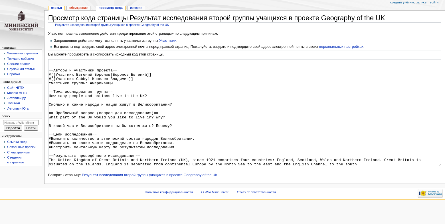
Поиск (6, 116)
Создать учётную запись (408, 2)
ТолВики (13, 103)
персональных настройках (341, 47)
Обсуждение (78, 7)
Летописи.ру (16, 98)
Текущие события (20, 58)
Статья (56, 7)
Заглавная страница (22, 53)
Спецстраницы (18, 152)
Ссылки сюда (17, 141)
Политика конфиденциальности (169, 213)
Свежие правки (18, 63)
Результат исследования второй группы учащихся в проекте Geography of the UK (112, 24)
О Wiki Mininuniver (214, 213)
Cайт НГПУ (15, 87)
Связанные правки (21, 147)
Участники (168, 41)
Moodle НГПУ (17, 92)
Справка (13, 74)
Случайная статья (21, 69)
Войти (434, 2)
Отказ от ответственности (256, 213)
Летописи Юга (18, 108)
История (136, 7)
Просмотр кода (111, 7)
